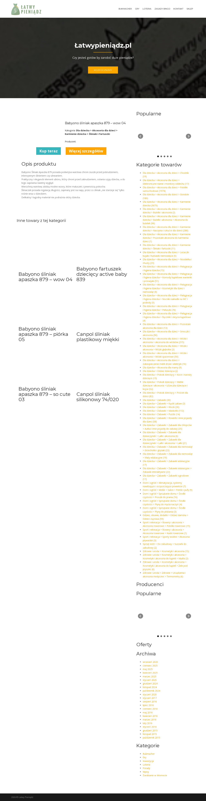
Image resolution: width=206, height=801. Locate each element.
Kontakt (178, 9)
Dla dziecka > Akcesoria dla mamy (162, 367)
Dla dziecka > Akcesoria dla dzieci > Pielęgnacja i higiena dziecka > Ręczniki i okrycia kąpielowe (167, 317)
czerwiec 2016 (150, 708)
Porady (146, 768)
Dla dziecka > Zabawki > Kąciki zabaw (164, 403)
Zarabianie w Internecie (155, 775)
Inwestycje (148, 761)
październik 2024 (151, 690)
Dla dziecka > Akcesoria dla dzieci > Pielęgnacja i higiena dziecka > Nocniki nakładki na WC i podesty (167, 299)
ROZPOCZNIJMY (103, 70)
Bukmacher (125, 9)
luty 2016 (147, 723)
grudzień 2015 (150, 730)
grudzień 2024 (150, 683)
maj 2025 (148, 669)
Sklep (190, 9)
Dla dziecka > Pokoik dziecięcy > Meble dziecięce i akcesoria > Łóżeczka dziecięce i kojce (165, 385)
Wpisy (146, 771)
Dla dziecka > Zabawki (157, 399)
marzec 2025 (149, 676)
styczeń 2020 (150, 694)
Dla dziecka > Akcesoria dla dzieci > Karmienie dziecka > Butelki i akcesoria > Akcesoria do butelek (167, 220)
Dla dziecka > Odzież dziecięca (160, 371)
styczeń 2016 (150, 726)
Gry (137, 9)
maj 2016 (148, 712)
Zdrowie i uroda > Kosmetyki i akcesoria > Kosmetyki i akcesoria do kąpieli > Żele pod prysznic (165, 565)
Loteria (147, 9)
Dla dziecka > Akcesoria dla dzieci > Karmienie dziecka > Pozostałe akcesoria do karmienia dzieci (167, 238)
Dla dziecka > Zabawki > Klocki (161, 407)
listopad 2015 (150, 734)
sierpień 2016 (150, 701)
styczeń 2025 (150, 679)
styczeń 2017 (150, 697)
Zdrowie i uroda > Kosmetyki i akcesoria (166, 551)
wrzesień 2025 (150, 661)
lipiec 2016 (148, 705)
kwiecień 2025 (150, 672)
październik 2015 (151, 737)
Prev (140, 136)
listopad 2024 (150, 687)
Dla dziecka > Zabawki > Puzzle (161, 414)
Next (188, 136)
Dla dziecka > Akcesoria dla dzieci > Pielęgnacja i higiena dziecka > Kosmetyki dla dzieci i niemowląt (167, 288)
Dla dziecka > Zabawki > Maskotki (163, 410)
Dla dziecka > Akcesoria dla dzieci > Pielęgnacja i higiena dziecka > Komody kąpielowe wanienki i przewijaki (167, 277)
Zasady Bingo (162, 9)
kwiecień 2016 (150, 715)
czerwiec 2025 (150, 665)
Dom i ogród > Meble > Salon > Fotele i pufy (167, 489)
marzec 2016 (149, 719)
